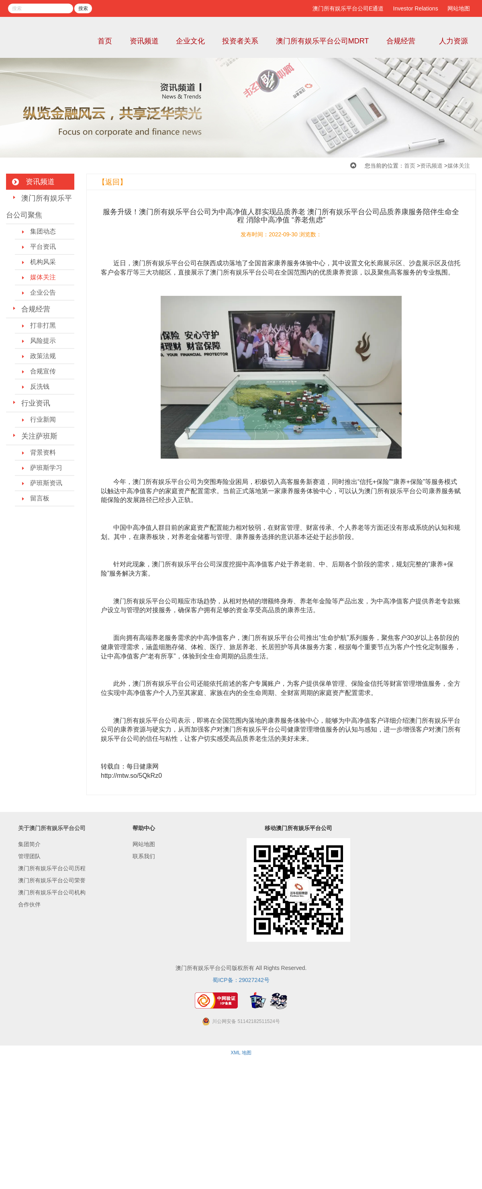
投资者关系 (240, 41)
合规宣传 (43, 371)
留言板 (39, 498)
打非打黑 (43, 325)
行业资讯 (35, 403)
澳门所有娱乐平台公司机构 (52, 892)
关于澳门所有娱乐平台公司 (52, 828)
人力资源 (453, 41)
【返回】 (112, 182)
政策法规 (43, 356)
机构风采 (43, 261)
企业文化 (190, 41)
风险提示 (43, 340)
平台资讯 (43, 246)
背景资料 (43, 452)
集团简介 (29, 844)
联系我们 (144, 856)
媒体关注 (458, 165)
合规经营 (400, 41)
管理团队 (29, 856)
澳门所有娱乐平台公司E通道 (348, 8)
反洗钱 (39, 386)
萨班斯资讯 (46, 483)
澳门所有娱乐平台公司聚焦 (39, 206)
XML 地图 (241, 1053)
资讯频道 (144, 41)
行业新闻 (43, 419)
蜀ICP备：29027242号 (241, 980)
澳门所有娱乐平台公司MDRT (322, 41)
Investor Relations (415, 8)
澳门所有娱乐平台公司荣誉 (52, 880)
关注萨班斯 (39, 436)
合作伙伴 (29, 904)
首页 (105, 41)
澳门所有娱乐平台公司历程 (52, 868)
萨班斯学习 (46, 467)
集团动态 (43, 231)
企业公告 (43, 292)
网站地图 (458, 8)
